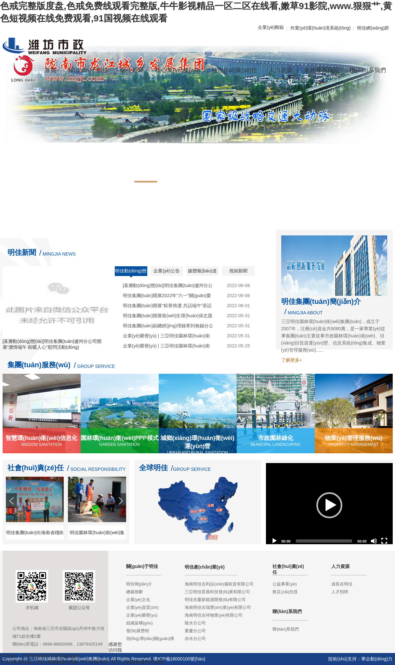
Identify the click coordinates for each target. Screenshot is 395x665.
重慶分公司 (195, 630)
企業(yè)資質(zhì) (142, 607)
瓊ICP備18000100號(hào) (179, 658)
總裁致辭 (134, 591)
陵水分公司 (195, 623)
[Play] (274, 541)
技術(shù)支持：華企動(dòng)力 (360, 658)
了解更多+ (291, 360)
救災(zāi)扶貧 (284, 591)
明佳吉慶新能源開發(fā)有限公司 (215, 599)
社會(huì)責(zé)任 (35, 468)
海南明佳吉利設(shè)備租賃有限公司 (219, 584)
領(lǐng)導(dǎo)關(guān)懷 (150, 638)
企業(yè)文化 (138, 599)
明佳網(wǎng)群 (373, 28)
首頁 (50, 70)
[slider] (324, 541)
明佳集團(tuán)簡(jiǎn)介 (321, 301)
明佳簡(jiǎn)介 (139, 584)
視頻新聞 (238, 270)
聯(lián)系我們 (285, 629)
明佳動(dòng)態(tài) (130, 273)
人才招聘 (339, 591)
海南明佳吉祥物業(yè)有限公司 (214, 615)
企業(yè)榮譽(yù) (142, 615)
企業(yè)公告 (166, 270)
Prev (12, 512)
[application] (329, 505)
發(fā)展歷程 (138, 630)
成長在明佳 (341, 584)
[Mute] (374, 541)
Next (121, 512)
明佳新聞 (21, 252)
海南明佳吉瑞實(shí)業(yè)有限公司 (218, 607)
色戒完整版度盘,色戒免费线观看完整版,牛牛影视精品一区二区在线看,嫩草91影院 (82, 661)
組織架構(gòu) (139, 623)
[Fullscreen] (384, 541)
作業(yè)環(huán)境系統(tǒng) (320, 28)
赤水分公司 (195, 638)
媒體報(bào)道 (202, 270)
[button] (329, 505)
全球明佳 (153, 468)
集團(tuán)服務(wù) (39, 365)
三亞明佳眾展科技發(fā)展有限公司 (217, 591)
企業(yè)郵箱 (271, 27)
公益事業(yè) (284, 584)
